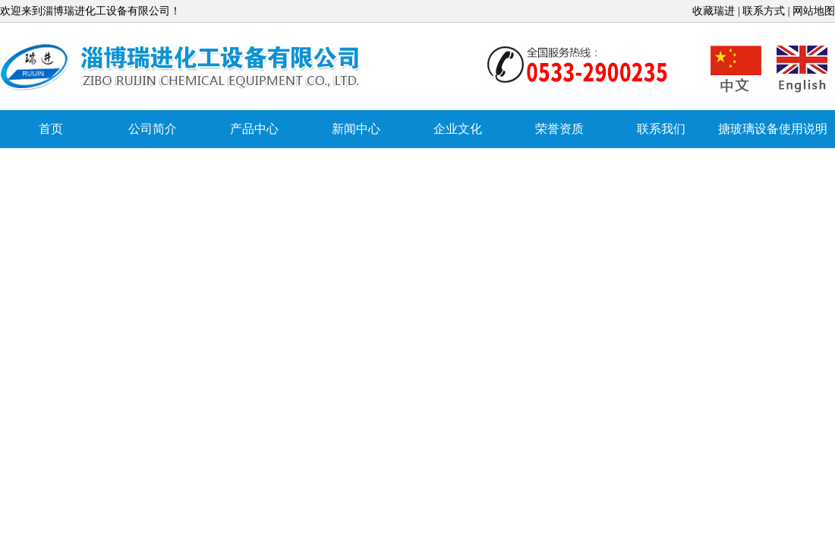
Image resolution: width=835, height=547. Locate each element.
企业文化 (457, 128)
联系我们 (661, 128)
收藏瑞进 (713, 11)
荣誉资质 (559, 128)
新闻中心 (356, 128)
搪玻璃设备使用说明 (772, 128)
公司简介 (152, 128)
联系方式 (763, 11)
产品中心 (254, 128)
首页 (51, 128)
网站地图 (813, 11)
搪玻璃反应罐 (182, 67)
